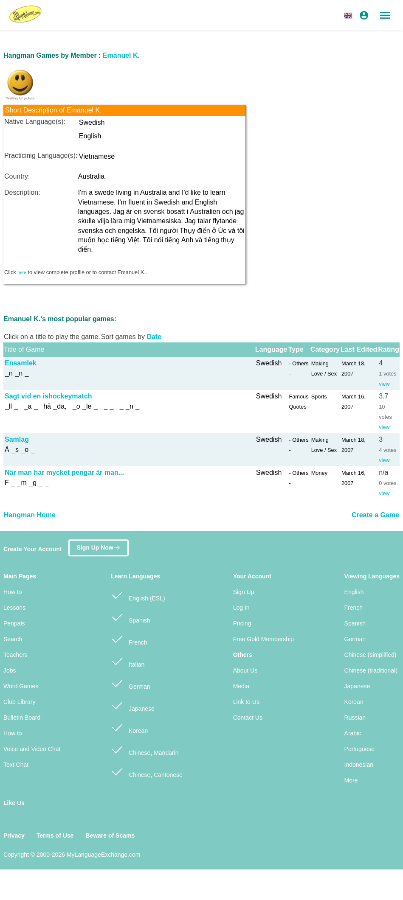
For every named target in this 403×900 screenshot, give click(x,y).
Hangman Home (30, 515)
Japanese (133, 705)
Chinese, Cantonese (147, 771)
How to (12, 592)
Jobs (9, 670)
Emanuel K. (121, 55)
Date (154, 336)
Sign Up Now (98, 546)
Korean (129, 727)
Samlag (17, 439)
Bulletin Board (21, 717)
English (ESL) (138, 595)
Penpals (14, 623)
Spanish (130, 617)
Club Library (19, 701)
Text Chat (15, 764)
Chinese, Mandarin (144, 749)
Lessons (14, 607)
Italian (127, 661)
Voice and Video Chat (31, 749)
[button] (349, 15)
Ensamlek (21, 363)
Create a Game (375, 515)
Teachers (15, 654)
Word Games (20, 686)
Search (12, 639)
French (129, 639)
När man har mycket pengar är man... (64, 472)
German (130, 683)
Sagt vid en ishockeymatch (48, 396)
